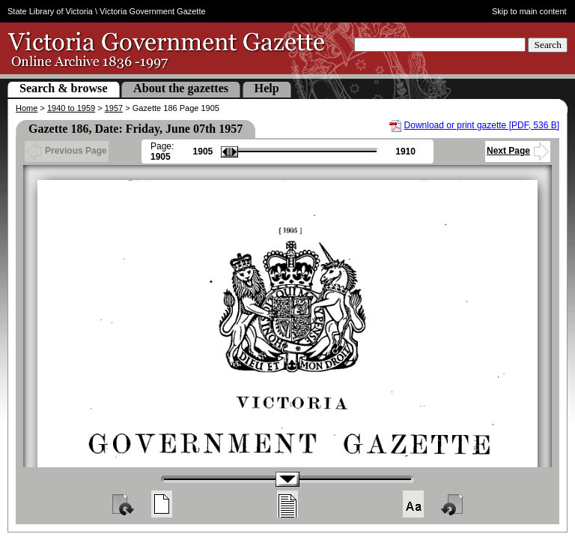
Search (548, 44)
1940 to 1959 (71, 108)
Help (267, 88)
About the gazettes (180, 88)
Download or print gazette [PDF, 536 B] (481, 125)
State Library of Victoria (50, 11)
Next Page (518, 151)
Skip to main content (529, 11)
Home (26, 108)
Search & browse (63, 88)
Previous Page (66, 151)
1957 (114, 108)
